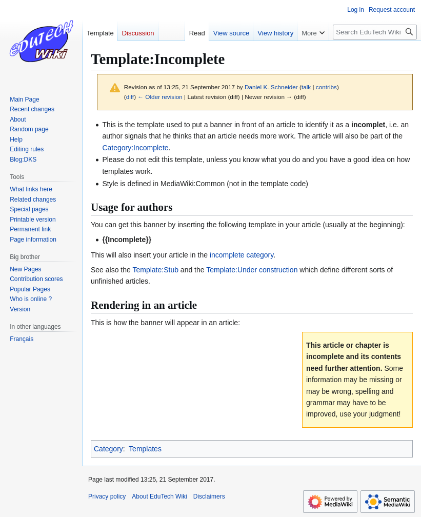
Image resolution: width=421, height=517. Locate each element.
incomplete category (241, 255)
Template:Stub (155, 270)
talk (306, 87)
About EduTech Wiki (159, 496)
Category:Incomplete (135, 148)
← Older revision (160, 96)
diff (130, 96)
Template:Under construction (251, 270)
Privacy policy (107, 496)
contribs (326, 87)
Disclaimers (209, 496)
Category (108, 449)
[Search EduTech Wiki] (375, 32)
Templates (145, 449)
